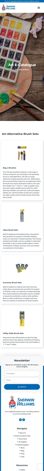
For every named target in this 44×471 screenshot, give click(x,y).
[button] (39, 8)
